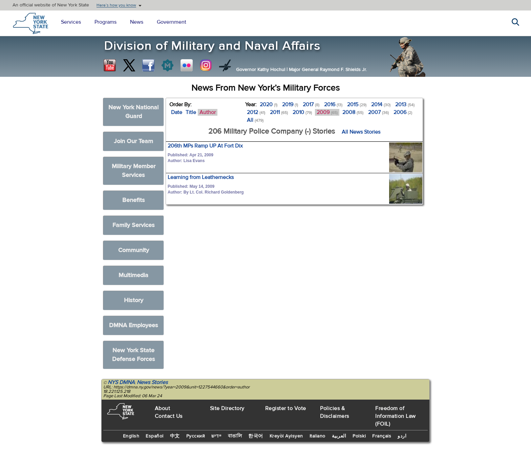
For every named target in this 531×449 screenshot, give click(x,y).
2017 (311, 104)
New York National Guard (133, 112)
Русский (195, 436)
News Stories (152, 382)
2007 (378, 112)
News (136, 22)
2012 (256, 112)
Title (191, 112)
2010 (302, 112)
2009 (327, 112)
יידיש (216, 436)
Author (207, 112)
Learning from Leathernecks (201, 177)
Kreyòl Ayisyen (286, 436)
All (255, 120)
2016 (333, 104)
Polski (359, 436)
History (133, 300)
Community (133, 250)
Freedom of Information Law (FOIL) (395, 416)
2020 (268, 104)
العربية (339, 436)
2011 (279, 112)
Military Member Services (133, 170)
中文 (175, 436)
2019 (290, 104)
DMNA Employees (133, 325)
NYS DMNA (121, 382)
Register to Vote (285, 408)
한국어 (255, 436)
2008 (352, 112)
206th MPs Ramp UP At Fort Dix (205, 145)
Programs (105, 22)
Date (176, 112)
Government (171, 22)
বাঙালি (235, 436)
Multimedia (133, 275)
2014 (380, 104)
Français (381, 436)
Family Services (133, 225)
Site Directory (227, 408)
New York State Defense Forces (133, 354)
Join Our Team (133, 141)
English (131, 436)
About (162, 408)
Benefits (133, 200)
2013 (405, 104)
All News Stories (361, 132)
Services (71, 22)
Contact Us (169, 416)
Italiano (317, 436)
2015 (356, 104)
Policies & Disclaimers (334, 412)
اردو (402, 436)
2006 (403, 112)
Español (155, 436)
